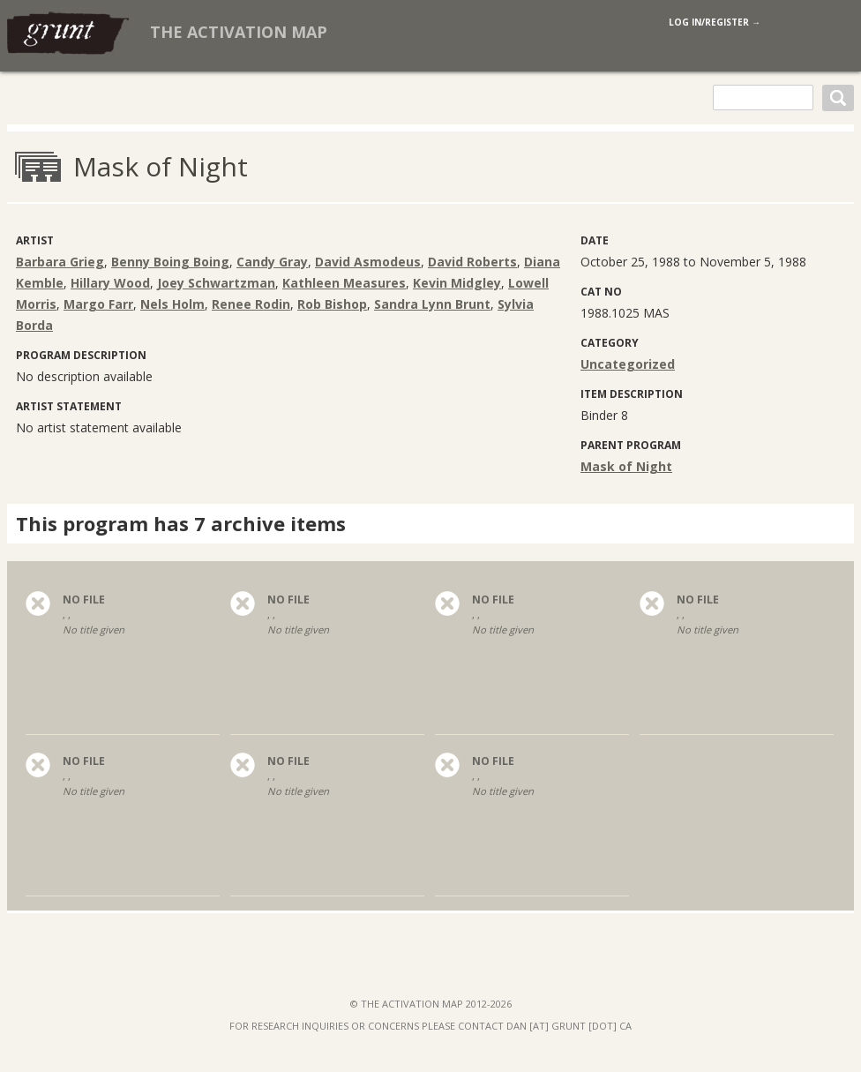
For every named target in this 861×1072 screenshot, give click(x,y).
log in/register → (714, 22)
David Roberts (472, 261)
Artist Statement (69, 406)
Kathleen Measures (344, 282)
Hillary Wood (110, 282)
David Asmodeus (368, 261)
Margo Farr (98, 304)
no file (84, 600)
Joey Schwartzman (216, 282)
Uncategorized (627, 364)
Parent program (630, 445)
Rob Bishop (332, 304)
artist (35, 240)
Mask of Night (626, 466)
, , (123, 635)
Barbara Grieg (60, 261)
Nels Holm (172, 304)
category (609, 342)
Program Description (81, 355)
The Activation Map (238, 31)
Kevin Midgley (457, 282)
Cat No (601, 291)
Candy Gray (272, 261)
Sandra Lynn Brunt (432, 304)
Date (594, 240)
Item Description (631, 393)
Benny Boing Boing (170, 261)
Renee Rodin (251, 304)
